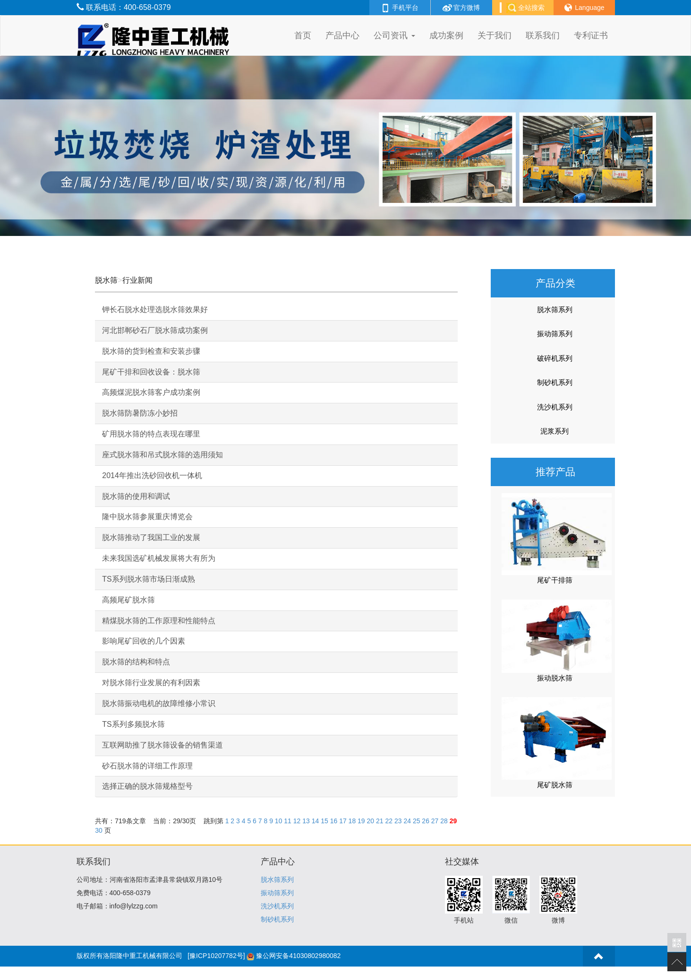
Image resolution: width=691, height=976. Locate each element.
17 (343, 821)
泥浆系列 (554, 431)
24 (407, 821)
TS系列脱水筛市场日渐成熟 (148, 579)
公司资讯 (394, 35)
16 (334, 821)
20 (371, 821)
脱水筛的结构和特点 (136, 662)
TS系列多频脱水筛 (133, 724)
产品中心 (342, 35)
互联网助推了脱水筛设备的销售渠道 (162, 745)
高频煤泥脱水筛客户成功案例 (151, 392)
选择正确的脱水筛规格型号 (147, 786)
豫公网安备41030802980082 (298, 955)
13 (306, 821)
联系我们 (543, 35)
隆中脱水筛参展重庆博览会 (147, 517)
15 (324, 821)
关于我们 (495, 35)
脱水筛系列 (554, 309)
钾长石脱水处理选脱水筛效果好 (155, 309)
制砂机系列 (554, 382)
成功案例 (446, 35)
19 (361, 821)
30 (98, 830)
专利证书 (591, 35)
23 (398, 821)
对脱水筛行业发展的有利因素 (151, 683)
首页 (302, 35)
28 (444, 821)
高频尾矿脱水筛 (128, 600)
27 (435, 821)
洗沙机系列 (554, 407)
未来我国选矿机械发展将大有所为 (158, 558)
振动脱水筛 (554, 678)
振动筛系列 (554, 334)
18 (352, 821)
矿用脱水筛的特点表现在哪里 (151, 434)
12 (297, 821)
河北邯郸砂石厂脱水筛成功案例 (155, 330)
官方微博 (461, 7)
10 (278, 821)
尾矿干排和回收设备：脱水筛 (151, 372)
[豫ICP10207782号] (216, 955)
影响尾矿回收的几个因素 (143, 641)
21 (380, 821)
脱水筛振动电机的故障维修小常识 (158, 703)
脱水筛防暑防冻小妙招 (140, 413)
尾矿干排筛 (554, 580)
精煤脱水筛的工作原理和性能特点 (158, 621)
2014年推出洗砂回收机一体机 (152, 475)
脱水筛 (106, 280)
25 (416, 821)
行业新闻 (137, 280)
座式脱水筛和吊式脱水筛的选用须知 (162, 455)
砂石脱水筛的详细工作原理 (147, 766)
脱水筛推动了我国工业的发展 (151, 537)
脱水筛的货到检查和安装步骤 (151, 351)
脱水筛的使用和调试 (136, 496)
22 (388, 821)
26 (425, 821)
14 (315, 821)
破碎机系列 (554, 358)
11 (287, 821)
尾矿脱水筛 (554, 785)
